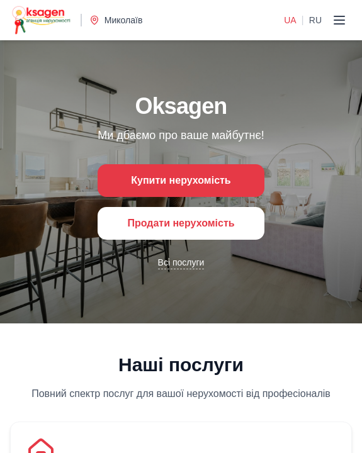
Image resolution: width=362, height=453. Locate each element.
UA (290, 20)
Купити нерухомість (180, 180)
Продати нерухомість (180, 223)
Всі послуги (181, 262)
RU (315, 20)
